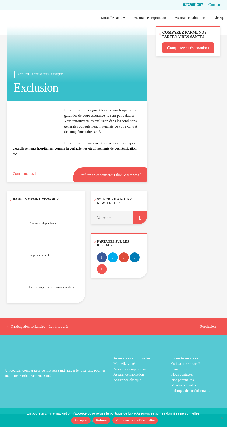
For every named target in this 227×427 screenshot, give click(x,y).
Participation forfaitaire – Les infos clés (38, 326)
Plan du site (179, 369)
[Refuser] (222, 418)
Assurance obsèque (127, 380)
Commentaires (24, 174)
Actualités (40, 74)
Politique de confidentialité (190, 391)
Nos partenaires (182, 380)
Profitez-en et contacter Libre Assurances (110, 174)
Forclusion (210, 326)
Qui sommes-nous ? (185, 364)
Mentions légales (183, 385)
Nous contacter (182, 374)
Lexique (57, 74)
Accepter (80, 420)
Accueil (24, 74)
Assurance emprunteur (150, 18)
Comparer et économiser (188, 48)
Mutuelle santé (111, 18)
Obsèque (220, 18)
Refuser (101, 420)
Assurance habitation (190, 18)
